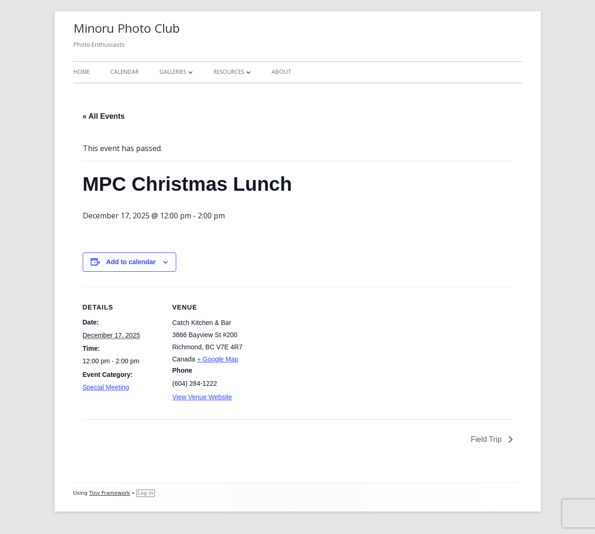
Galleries (172, 72)
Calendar (124, 72)
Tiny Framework (109, 493)
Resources (229, 72)
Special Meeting (106, 387)
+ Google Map (217, 359)
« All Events (104, 116)
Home (81, 72)
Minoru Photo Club (126, 28)
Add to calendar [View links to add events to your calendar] (131, 262)
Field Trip (487, 439)
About (281, 72)
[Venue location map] (311, 351)
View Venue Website (202, 397)
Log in (145, 493)
